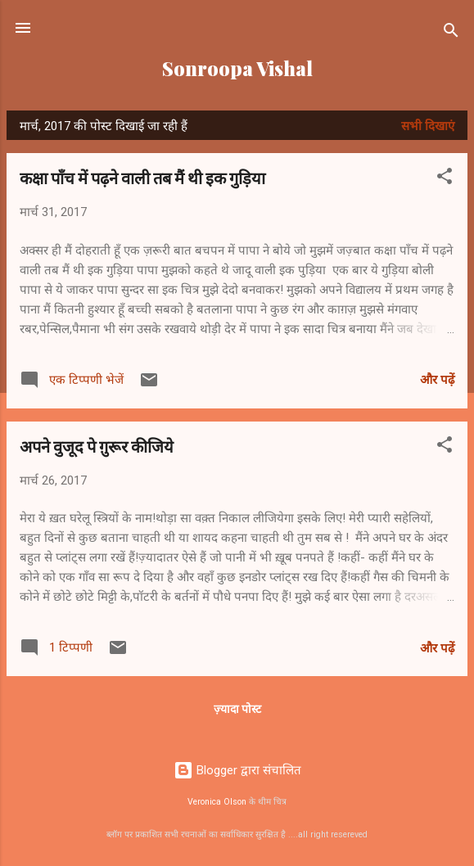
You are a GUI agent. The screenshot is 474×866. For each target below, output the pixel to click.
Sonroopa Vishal (237, 68)
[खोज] (451, 33)
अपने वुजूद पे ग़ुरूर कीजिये (97, 446)
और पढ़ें (437, 379)
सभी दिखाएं (427, 126)
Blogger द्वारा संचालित (237, 770)
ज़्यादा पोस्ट (237, 708)
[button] (444, 179)
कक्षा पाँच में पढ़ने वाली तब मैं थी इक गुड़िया (142, 177)
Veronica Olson (216, 801)
